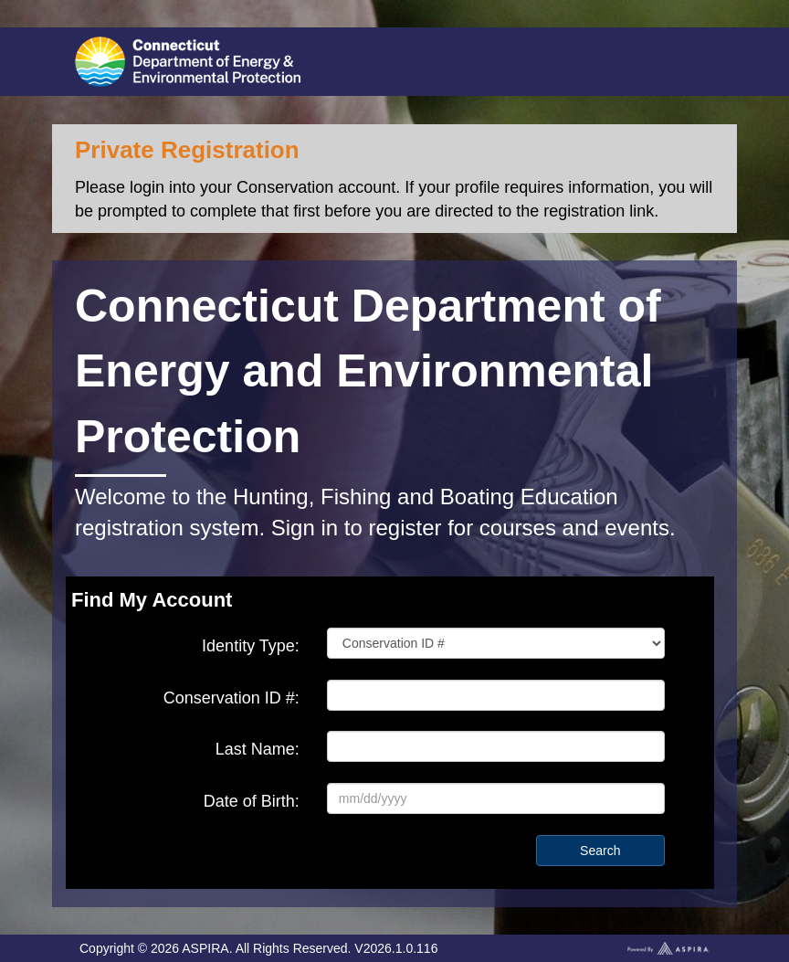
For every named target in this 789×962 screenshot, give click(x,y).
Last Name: (258, 749)
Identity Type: (251, 646)
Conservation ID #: (231, 698)
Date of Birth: (252, 801)
